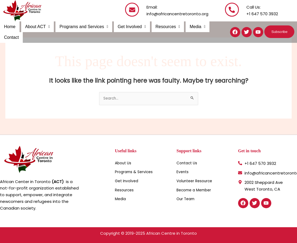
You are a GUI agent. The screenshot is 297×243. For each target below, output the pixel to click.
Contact (11, 37)
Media (194, 26)
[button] (37, 26)
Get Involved (130, 26)
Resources (165, 26)
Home (9, 26)
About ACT (36, 26)
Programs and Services (82, 26)
